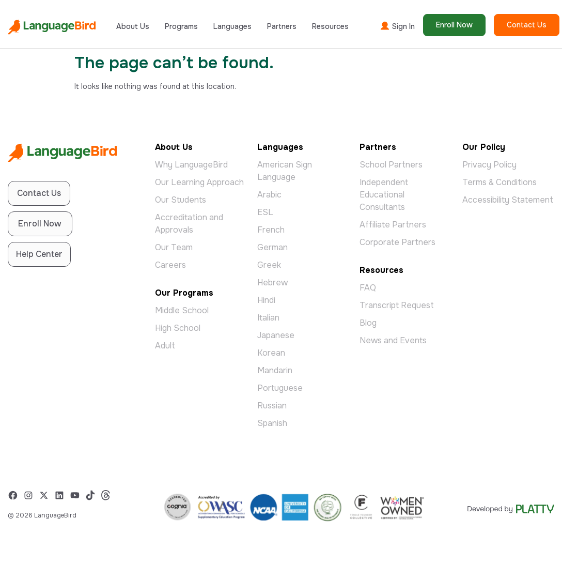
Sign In (397, 26)
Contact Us (527, 24)
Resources (330, 26)
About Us (132, 26)
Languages (232, 26)
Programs (181, 26)
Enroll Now (454, 24)
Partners (281, 26)
